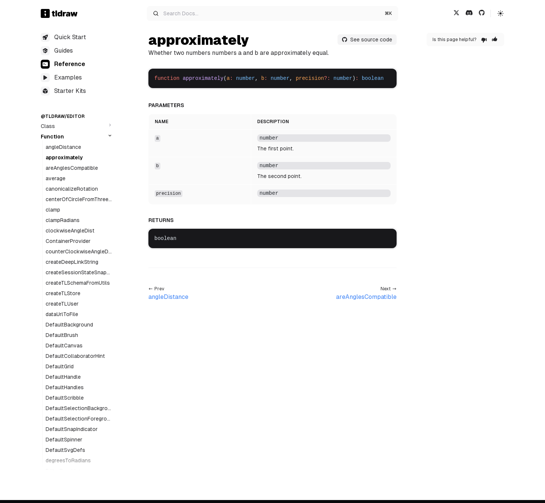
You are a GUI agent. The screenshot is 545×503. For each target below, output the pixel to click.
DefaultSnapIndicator (72, 429)
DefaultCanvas (64, 346)
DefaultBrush (62, 335)
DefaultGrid (60, 366)
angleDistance (63, 147)
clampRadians (63, 220)
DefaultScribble (65, 398)
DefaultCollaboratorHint (75, 356)
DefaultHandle (63, 377)
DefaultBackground (69, 325)
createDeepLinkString (72, 262)
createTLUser (62, 304)
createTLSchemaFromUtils (78, 283)
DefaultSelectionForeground (78, 419)
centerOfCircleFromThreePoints (79, 199)
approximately (64, 157)
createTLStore (63, 293)
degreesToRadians (68, 460)
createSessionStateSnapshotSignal (79, 272)
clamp (53, 210)
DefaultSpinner (64, 440)
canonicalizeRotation (72, 189)
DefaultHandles (65, 387)
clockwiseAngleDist (70, 231)
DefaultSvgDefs (65, 450)
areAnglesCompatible (72, 168)
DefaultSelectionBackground (78, 408)
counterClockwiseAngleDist (79, 252)
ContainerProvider (68, 241)
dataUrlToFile (62, 314)
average (55, 178)
